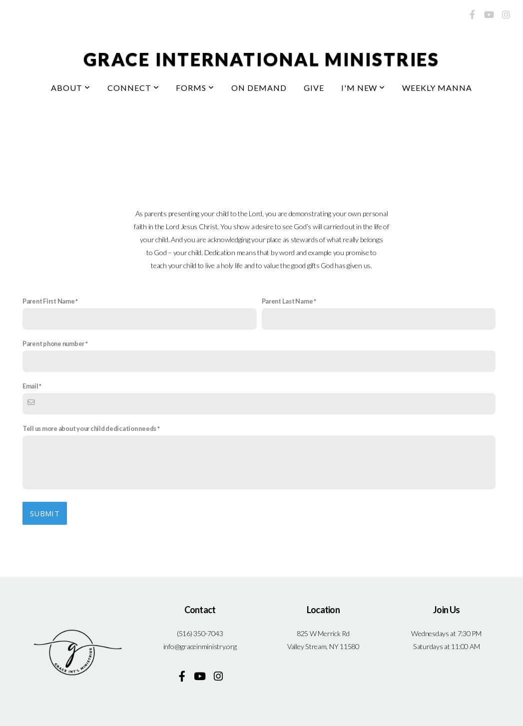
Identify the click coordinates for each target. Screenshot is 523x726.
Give (314, 87)
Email (30, 386)
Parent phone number (53, 344)
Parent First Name (48, 301)
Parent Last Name (287, 301)
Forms (195, 87)
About (70, 87)
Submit (44, 513)
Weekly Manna (437, 87)
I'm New (363, 87)
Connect (133, 87)
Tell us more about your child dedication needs (89, 428)
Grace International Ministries (261, 59)
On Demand (259, 87)
